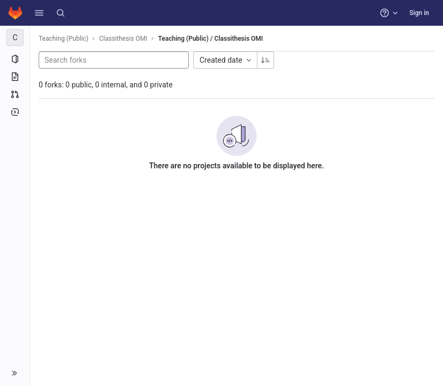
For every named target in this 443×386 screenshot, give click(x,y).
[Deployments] (14, 112)
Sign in (419, 13)
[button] (39, 12)
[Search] (60, 12)
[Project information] (14, 59)
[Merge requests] (14, 94)
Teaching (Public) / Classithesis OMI (210, 38)
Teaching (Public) (63, 38)
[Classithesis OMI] (15, 37)
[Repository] (14, 76)
